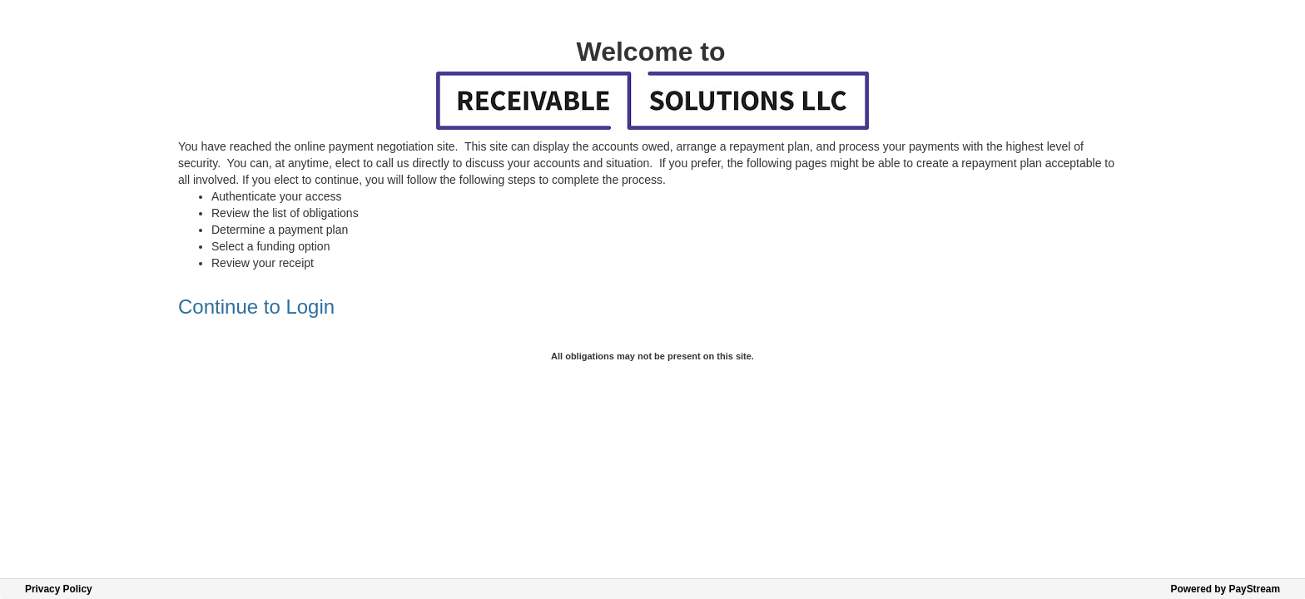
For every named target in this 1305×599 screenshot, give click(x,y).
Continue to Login (256, 306)
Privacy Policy (58, 589)
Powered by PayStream (1225, 589)
